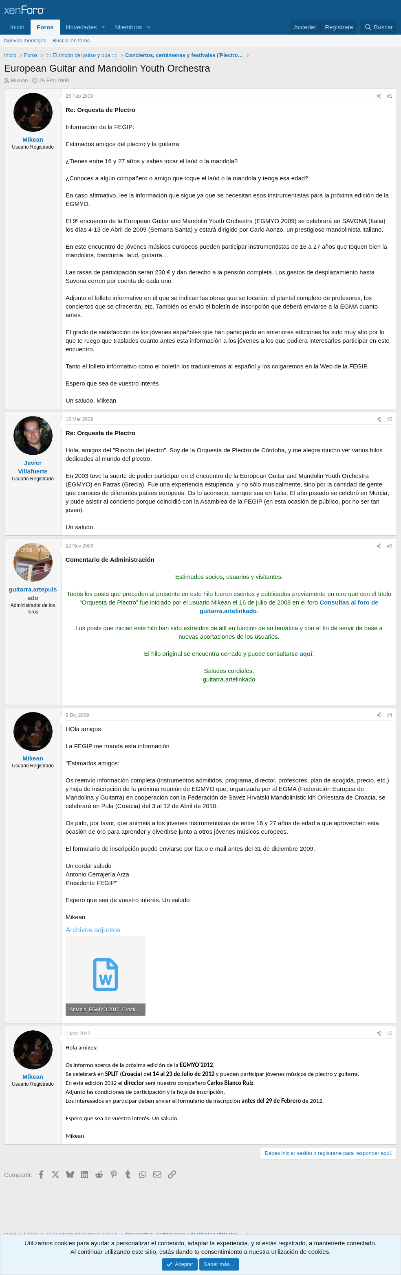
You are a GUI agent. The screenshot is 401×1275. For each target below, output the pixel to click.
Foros (45, 27)
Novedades (81, 27)
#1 (389, 96)
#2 (389, 419)
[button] (103, 27)
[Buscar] (378, 27)
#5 (389, 1033)
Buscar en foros (71, 40)
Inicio (17, 27)
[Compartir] (379, 96)
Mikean (19, 80)
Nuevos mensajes (25, 40)
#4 (389, 715)
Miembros (128, 27)
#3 (389, 546)
